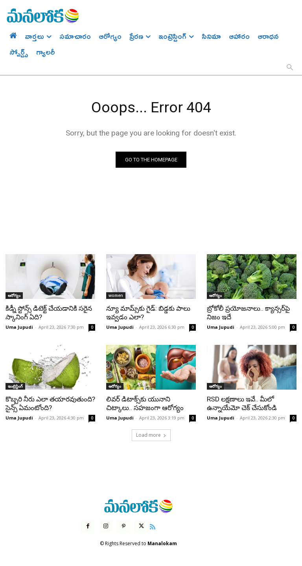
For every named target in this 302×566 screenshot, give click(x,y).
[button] (289, 68)
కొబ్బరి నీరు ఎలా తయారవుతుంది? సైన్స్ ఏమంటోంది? (50, 403)
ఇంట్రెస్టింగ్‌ (15, 385)
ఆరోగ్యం (14, 295)
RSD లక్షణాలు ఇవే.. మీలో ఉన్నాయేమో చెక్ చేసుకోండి (241, 403)
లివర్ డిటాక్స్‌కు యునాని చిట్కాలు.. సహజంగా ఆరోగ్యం (144, 403)
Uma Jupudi (19, 327)
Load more (151, 434)
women (116, 295)
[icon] (152, 525)
